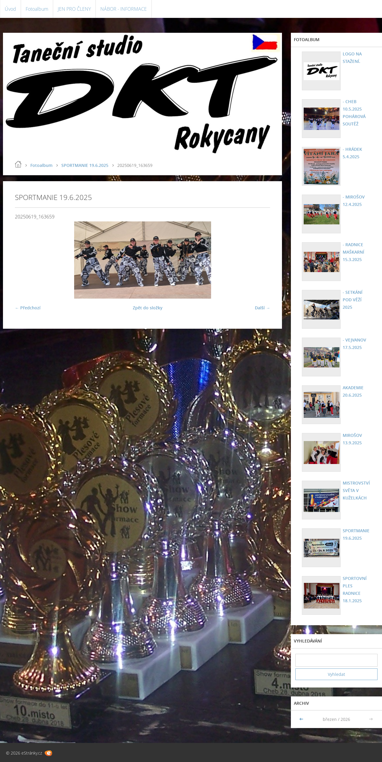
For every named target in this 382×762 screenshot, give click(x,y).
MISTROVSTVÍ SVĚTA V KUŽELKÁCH (356, 490)
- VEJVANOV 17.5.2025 (354, 343)
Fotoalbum (37, 9)
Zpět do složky (148, 308)
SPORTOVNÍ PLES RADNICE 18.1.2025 (355, 589)
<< (302, 719)
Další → (262, 308)
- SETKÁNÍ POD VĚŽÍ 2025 (352, 299)
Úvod (10, 9)
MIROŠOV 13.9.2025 (352, 439)
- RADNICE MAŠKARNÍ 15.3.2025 (353, 252)
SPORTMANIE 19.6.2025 (84, 165)
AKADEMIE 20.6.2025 (353, 391)
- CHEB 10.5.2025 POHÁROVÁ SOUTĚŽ (354, 113)
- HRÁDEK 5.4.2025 (352, 152)
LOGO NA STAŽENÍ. (352, 57)
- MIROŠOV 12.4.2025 (354, 200)
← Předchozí (27, 308)
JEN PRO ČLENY (74, 9)
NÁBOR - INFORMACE (123, 9)
